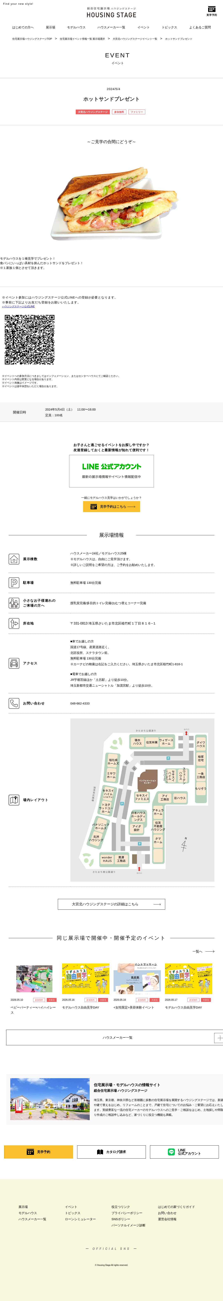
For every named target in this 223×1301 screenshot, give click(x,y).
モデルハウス (76, 27)
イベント (143, 27)
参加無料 (119, 112)
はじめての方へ (23, 27)
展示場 (50, 27)
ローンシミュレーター (80, 1221)
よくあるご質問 (200, 27)
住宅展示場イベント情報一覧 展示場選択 (82, 38)
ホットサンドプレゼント (178, 38)
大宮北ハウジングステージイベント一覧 (135, 38)
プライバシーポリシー (127, 1215)
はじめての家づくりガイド (176, 1209)
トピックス (169, 27)
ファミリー (137, 112)
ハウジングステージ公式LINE (18, 306)
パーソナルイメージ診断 (128, 1227)
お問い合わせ (167, 1215)
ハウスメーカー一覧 (111, 27)
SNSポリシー (121, 1221)
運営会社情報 (167, 1221)
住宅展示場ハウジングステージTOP (32, 38)
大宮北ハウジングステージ (93, 112)
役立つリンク (121, 1209)
